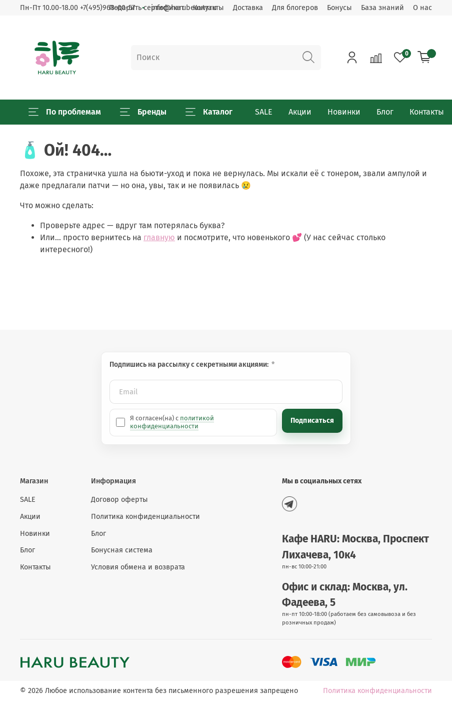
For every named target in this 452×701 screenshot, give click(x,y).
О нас (422, 8)
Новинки (344, 112)
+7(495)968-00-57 (107, 8)
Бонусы (339, 8)
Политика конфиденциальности (145, 516)
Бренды (143, 112)
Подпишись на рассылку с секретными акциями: (190, 364)
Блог (385, 112)
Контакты (427, 112)
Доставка (248, 8)
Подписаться (312, 420)
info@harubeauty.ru (183, 8)
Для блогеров (295, 8)
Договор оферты (119, 499)
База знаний (382, 8)
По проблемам (64, 112)
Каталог (209, 112)
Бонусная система (121, 550)
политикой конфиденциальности (172, 422)
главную (159, 237)
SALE (263, 112)
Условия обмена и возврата (138, 567)
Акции (300, 112)
